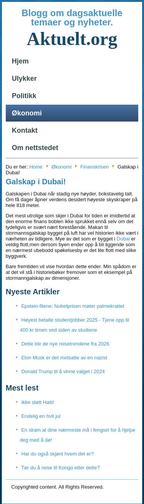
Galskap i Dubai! (36, 181)
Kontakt (25, 130)
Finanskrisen (94, 167)
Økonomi (27, 113)
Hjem (20, 61)
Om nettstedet (35, 148)
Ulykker (24, 78)
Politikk (24, 96)
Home (36, 167)
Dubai (123, 239)
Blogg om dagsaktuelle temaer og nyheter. (72, 17)
